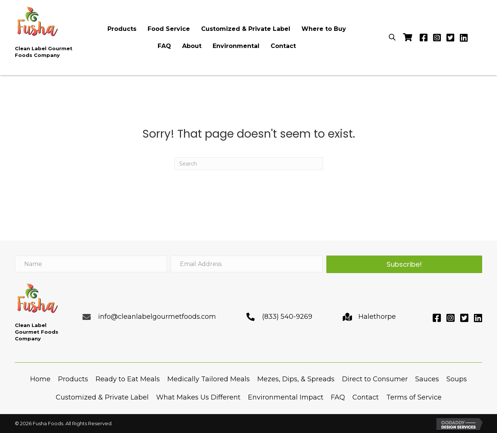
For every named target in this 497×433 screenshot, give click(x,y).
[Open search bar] (392, 36)
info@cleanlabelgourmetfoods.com (157, 316)
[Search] (248, 163)
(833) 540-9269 (287, 316)
